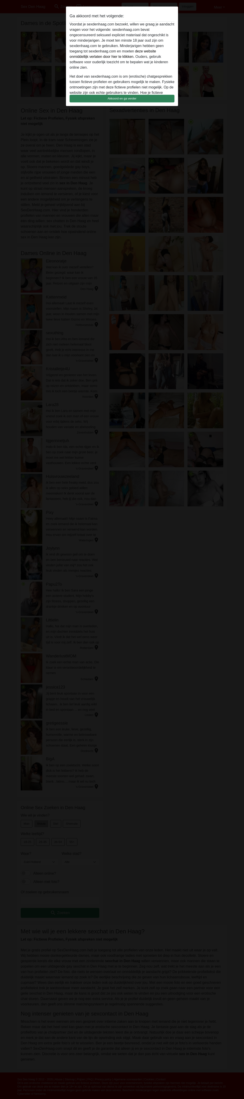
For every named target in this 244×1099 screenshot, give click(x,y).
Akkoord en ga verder (122, 98)
